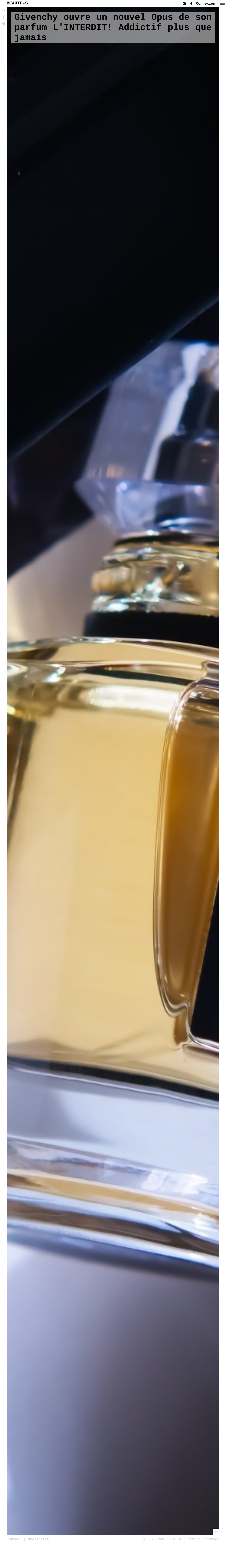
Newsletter (38, 1539)
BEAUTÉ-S (17, 3)
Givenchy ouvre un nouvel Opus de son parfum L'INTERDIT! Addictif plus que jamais (113, 27)
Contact (14, 1539)
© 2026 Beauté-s (159, 1539)
